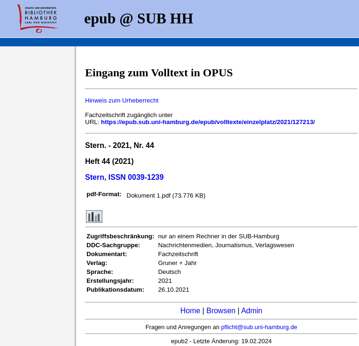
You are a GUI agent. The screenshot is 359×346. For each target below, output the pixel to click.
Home (190, 311)
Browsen (220, 311)
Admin (251, 311)
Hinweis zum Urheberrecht (121, 100)
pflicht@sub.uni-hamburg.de (259, 327)
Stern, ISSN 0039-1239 (124, 177)
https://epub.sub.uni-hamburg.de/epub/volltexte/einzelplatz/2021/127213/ (208, 121)
